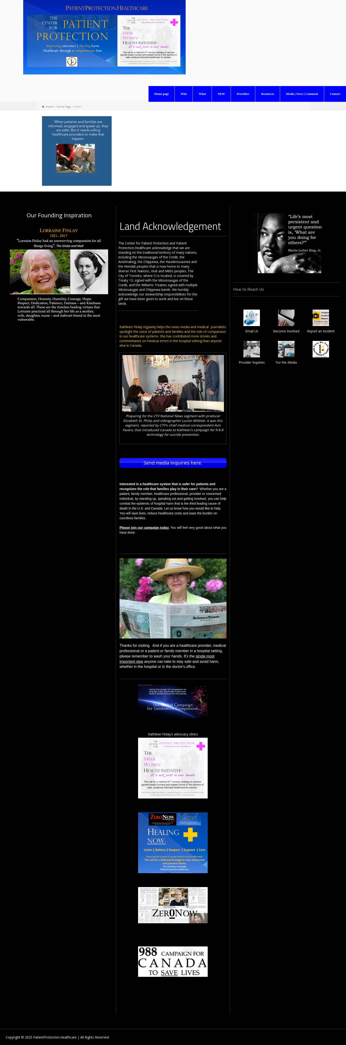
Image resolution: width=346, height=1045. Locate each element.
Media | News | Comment (302, 94)
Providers (243, 94)
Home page (161, 94)
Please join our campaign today (144, 527)
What (202, 94)
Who (184, 94)
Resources (267, 94)
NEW (221, 94)
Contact (335, 94)
